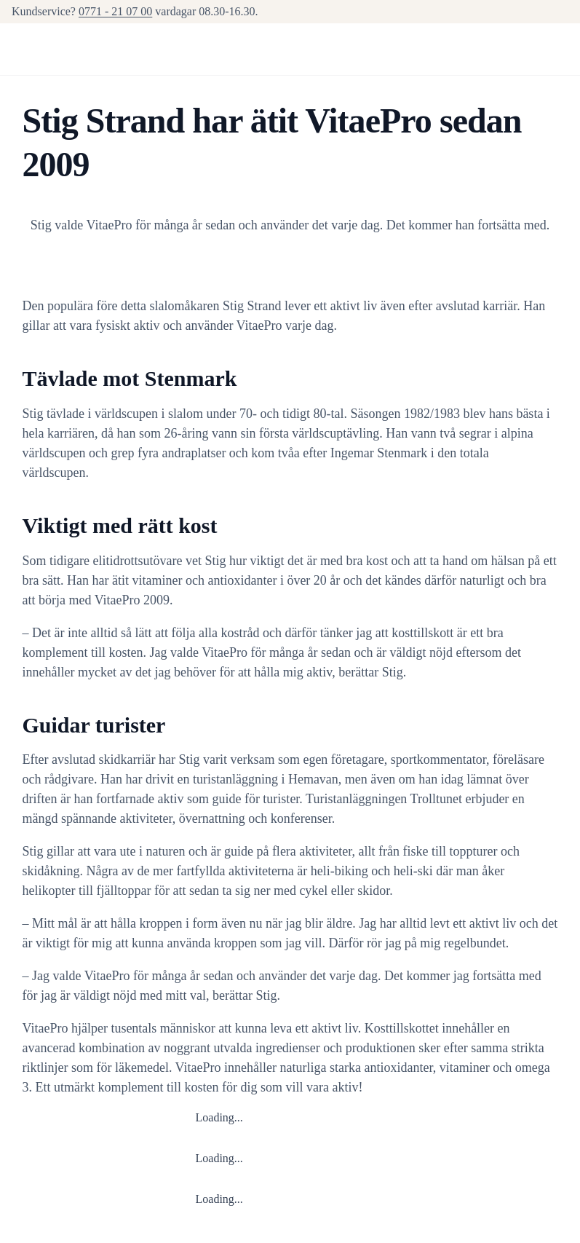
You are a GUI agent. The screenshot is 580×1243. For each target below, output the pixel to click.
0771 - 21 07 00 (115, 11)
